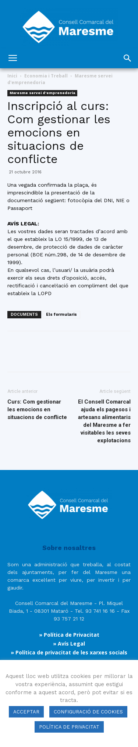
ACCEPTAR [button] (26, 712)
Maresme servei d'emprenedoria (42, 93)
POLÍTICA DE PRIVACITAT (69, 727)
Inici (12, 76)
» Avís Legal (69, 643)
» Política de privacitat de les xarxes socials (69, 652)
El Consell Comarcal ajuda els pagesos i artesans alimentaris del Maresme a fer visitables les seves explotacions (104, 421)
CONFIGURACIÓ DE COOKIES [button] (88, 712)
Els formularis (61, 314)
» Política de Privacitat (69, 634)
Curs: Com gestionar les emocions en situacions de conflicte (37, 409)
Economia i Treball (46, 76)
